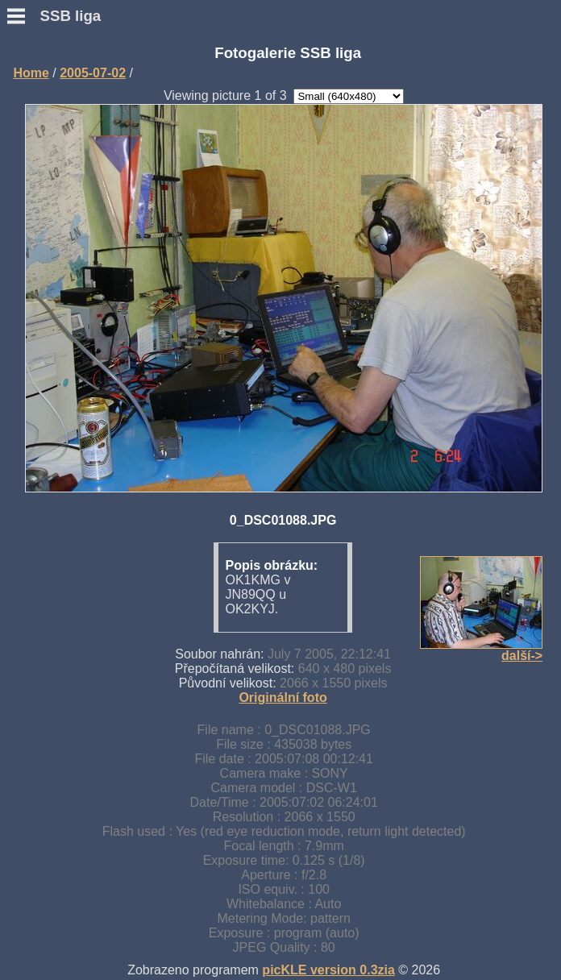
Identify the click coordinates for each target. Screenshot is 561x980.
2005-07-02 (93, 73)
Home (30, 73)
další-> (521, 655)
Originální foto (282, 697)
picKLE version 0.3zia (328, 970)
